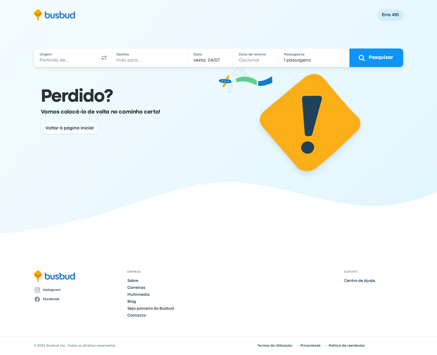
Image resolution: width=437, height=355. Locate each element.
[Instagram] (78, 290)
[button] (104, 58)
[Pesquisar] (376, 58)
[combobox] (66, 58)
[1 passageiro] (313, 58)
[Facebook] (78, 299)
